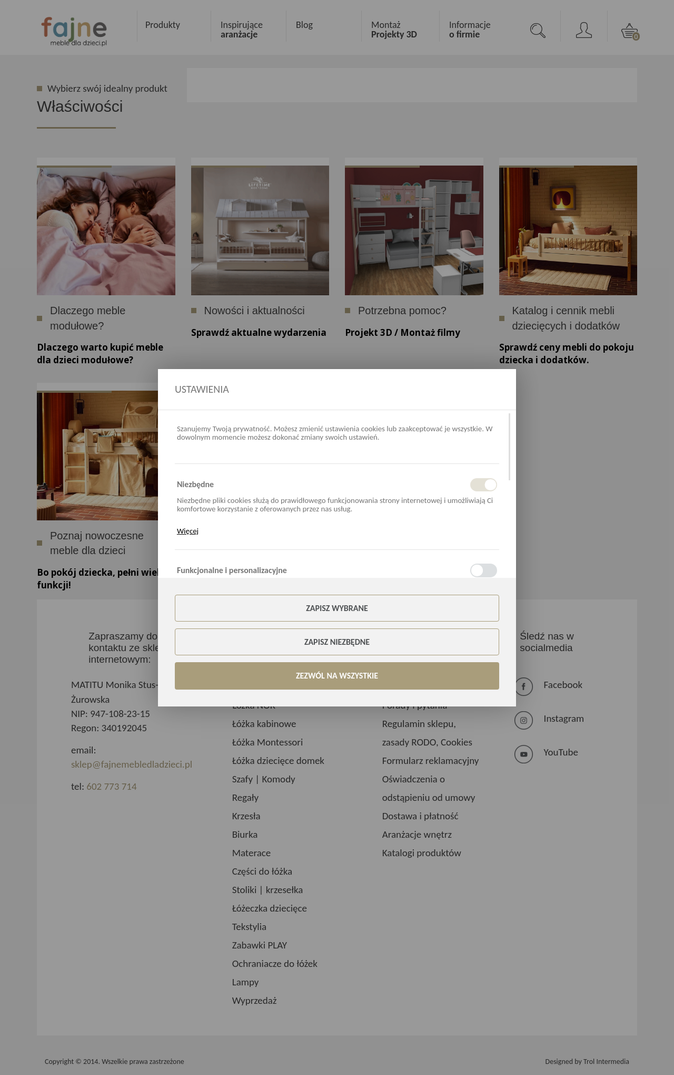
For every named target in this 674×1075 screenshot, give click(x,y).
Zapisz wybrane (337, 608)
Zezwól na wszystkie (337, 676)
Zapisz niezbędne (337, 642)
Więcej (188, 531)
